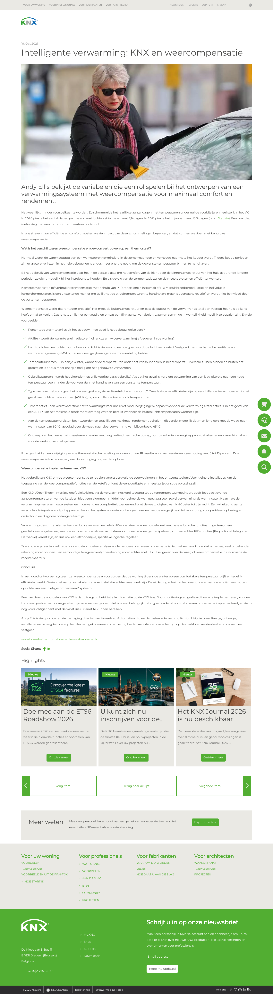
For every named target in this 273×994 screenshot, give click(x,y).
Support (207, 5)
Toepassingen (32, 868)
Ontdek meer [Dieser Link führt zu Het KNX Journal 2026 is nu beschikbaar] (213, 757)
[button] (45, 649)
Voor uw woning (34, 5)
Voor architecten (117, 5)
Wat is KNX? (91, 864)
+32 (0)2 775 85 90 (37, 971)
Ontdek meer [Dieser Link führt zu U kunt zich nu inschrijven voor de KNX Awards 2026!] (136, 757)
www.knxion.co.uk (84, 639)
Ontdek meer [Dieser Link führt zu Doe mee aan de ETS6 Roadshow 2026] (59, 757)
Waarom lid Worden (153, 862)
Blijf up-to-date (205, 822)
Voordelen (30, 862)
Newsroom (177, 5)
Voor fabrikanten (90, 5)
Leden (141, 868)
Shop (87, 942)
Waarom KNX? (205, 862)
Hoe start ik (34, 881)
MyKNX (221, 5)
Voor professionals (62, 5)
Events (193, 5)
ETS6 (85, 885)
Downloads (92, 956)
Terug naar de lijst (136, 786)
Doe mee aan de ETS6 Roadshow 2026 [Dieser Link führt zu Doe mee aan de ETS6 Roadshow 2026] (57, 715)
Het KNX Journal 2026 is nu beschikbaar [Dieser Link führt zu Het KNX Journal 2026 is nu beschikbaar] (212, 715)
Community (91, 893)
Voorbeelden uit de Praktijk (44, 874)
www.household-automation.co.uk (46, 639)
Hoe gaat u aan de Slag (155, 874)
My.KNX (89, 934)
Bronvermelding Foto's (109, 989)
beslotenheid (82, 989)
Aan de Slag (91, 878)
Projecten (90, 900)
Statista (223, 218)
